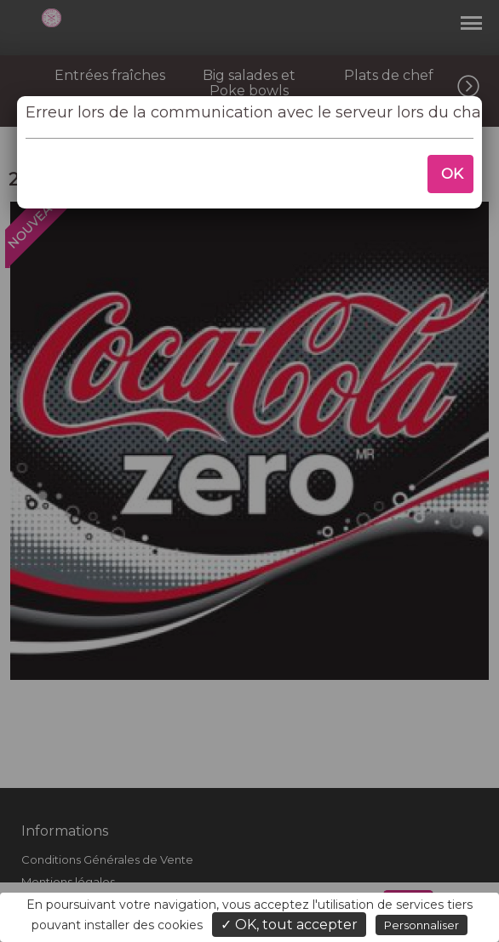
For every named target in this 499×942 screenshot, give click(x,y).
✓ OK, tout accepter (289, 924)
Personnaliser (421, 925)
